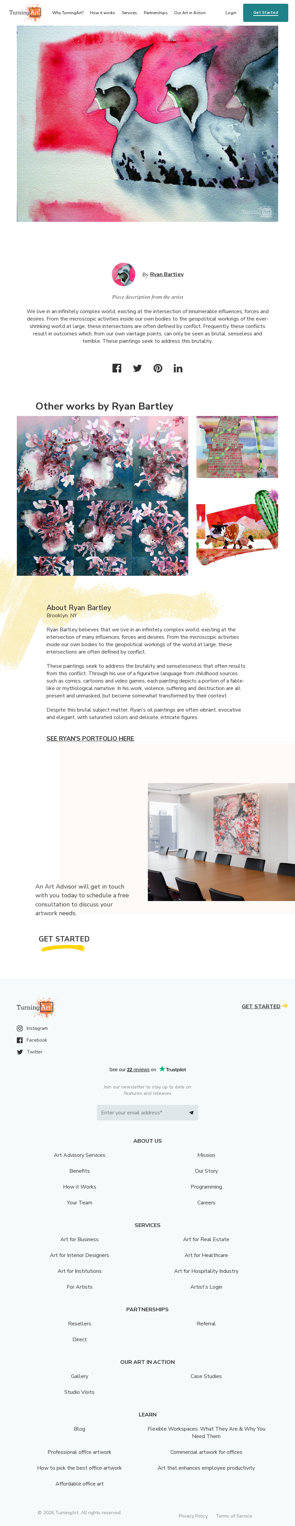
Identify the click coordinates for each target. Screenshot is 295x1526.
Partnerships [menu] (156, 13)
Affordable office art (80, 1484)
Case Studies (206, 1376)
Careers (206, 1202)
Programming (206, 1187)
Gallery (79, 1376)
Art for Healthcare (206, 1255)
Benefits (79, 1171)
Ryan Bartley (167, 274)
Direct (79, 1339)
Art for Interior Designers (79, 1255)
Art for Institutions (80, 1271)
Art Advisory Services (79, 1155)
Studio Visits (79, 1392)
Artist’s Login (206, 1287)
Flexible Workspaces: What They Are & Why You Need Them (206, 1432)
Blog (79, 1429)
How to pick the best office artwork (79, 1468)
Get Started (265, 12)
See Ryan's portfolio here (90, 739)
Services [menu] (129, 13)
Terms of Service (234, 1516)
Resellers (79, 1323)
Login (231, 13)
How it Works (79, 1187)
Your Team (79, 1202)
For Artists (80, 1287)
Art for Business (79, 1239)
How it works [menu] (102, 13)
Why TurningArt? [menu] (68, 13)
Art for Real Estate (206, 1239)
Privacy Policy (193, 1516)
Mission (206, 1155)
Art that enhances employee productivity (206, 1468)
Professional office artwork (79, 1452)
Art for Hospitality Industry (206, 1271)
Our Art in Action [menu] (190, 13)
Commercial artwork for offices (206, 1452)
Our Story (206, 1171)
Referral (206, 1323)
